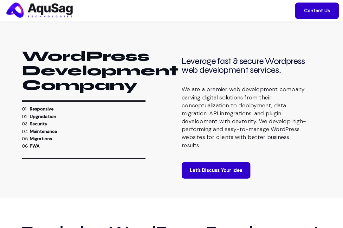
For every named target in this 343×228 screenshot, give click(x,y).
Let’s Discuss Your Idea (216, 179)
